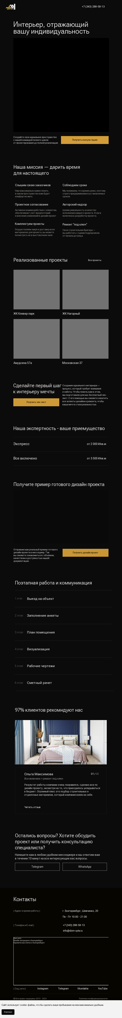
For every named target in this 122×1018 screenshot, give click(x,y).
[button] (113, 6)
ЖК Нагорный (71, 313)
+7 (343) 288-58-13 (93, 6)
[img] (37, 289)
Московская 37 (72, 363)
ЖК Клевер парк (24, 313)
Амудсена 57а (23, 363)
